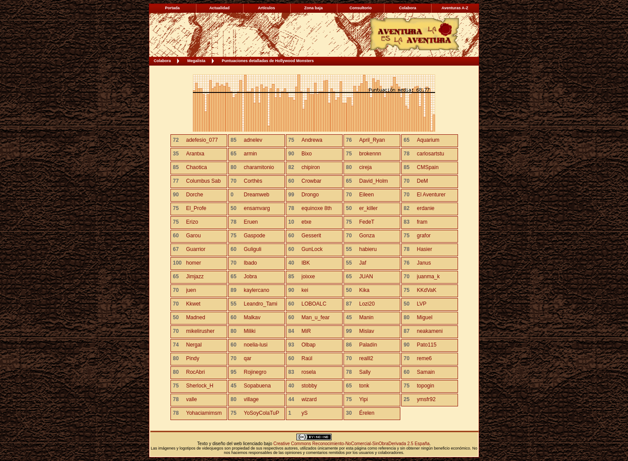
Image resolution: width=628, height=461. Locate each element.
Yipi (363, 399)
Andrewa (312, 140)
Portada (172, 8)
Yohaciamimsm (204, 413)
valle (191, 399)
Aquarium (428, 140)
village (251, 399)
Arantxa (195, 154)
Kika (364, 290)
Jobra (250, 276)
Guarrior (196, 249)
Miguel (424, 317)
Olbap (309, 345)
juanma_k (428, 276)
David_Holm (373, 181)
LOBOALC (314, 304)
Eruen (251, 222)
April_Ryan (372, 140)
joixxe (308, 276)
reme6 (424, 358)
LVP (422, 304)
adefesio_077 (202, 140)
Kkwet (193, 304)
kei (305, 290)
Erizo (192, 222)
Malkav (252, 317)
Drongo (310, 195)
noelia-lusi (256, 345)
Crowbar (311, 181)
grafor (424, 235)
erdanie (426, 208)
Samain (426, 372)
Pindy (192, 358)
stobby (309, 386)
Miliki (250, 331)
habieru (368, 249)
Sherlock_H (200, 386)
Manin (366, 317)
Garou (193, 235)
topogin (425, 386)
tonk (364, 386)
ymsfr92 (426, 399)
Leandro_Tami (260, 304)
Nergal (194, 345)
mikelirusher (200, 331)
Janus (424, 263)
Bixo (307, 154)
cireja (365, 167)
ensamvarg (257, 208)
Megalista (196, 61)
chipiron (311, 167)
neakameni (430, 331)
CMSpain (428, 167)
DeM (422, 181)
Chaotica (196, 167)
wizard (309, 399)
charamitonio (259, 167)
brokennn (370, 154)
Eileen (366, 195)
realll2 (366, 358)
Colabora (162, 61)
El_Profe (196, 208)
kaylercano (257, 290)
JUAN (366, 276)
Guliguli (253, 249)
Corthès (253, 181)
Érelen (367, 413)
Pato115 (427, 345)
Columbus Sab (203, 181)
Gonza (367, 235)
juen (191, 290)
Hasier (424, 249)
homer (193, 263)
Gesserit (311, 235)
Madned (195, 317)
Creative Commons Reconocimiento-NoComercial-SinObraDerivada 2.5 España (351, 443)
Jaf (362, 263)
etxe (307, 222)
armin (250, 154)
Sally (365, 372)
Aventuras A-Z (454, 8)
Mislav (366, 331)
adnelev (253, 140)
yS (305, 413)
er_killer (368, 208)
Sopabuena (257, 386)
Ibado (250, 263)
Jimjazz (195, 276)
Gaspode (255, 235)
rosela (309, 372)
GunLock (312, 249)
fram (422, 222)
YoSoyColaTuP (262, 413)
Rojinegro (255, 372)
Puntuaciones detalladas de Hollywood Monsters (268, 61)
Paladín (368, 345)
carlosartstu (430, 154)
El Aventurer (431, 195)
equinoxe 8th (317, 208)
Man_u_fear (316, 317)
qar (247, 358)
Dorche (194, 195)
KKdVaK (426, 290)
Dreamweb (257, 195)
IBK (306, 263)
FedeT (367, 222)
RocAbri (195, 372)
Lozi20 (367, 304)
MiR (306, 331)
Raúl (307, 358)
